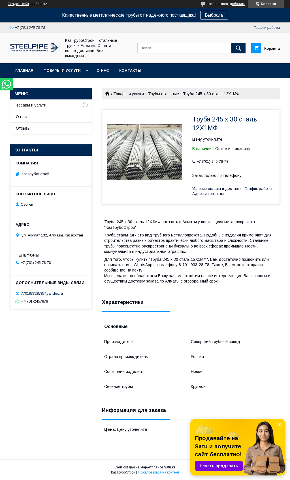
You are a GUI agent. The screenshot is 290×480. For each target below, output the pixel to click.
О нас (103, 70)
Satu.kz (170, 467)
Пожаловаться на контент (158, 472)
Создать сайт (18, 4)
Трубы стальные (163, 94)
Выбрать (214, 15)
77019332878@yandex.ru (42, 293)
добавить (237, 4)
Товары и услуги (62, 70)
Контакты (130, 70)
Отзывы (23, 128)
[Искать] (238, 48)
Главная (24, 70)
